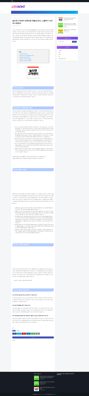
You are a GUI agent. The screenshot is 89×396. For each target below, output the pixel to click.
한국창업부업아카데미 (62, 58)
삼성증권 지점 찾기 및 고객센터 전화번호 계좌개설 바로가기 (47, 382)
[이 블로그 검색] (65, 42)
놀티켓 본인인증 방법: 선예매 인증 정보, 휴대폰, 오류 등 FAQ (70, 18)
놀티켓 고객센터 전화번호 (26, 59)
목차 (20, 52)
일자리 (60, 54)
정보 (59, 56)
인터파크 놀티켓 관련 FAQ (26, 60)
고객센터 (15, 17)
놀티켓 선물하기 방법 (25, 57)
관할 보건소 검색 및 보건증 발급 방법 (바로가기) (70, 30)
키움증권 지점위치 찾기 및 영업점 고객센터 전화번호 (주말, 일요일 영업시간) (70, 25)
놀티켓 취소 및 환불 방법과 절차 (27, 55)
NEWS (14, 25)
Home (12, 1)
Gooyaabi (54, 394)
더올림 (60, 52)
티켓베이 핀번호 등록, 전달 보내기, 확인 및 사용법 (47, 388)
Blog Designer (43, 394)
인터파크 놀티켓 (24, 53)
